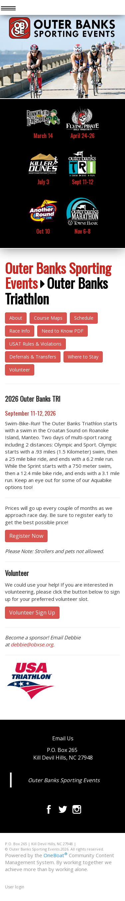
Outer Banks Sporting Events (58, 275)
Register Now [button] (26, 535)
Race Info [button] (19, 331)
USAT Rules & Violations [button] (35, 344)
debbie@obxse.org (32, 644)
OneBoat (55, 855)
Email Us (62, 738)
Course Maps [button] (48, 318)
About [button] (15, 318)
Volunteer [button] (19, 370)
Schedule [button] (83, 318)
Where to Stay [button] (83, 357)
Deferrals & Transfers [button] (32, 357)
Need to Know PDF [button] (62, 331)
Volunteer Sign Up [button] (32, 612)
